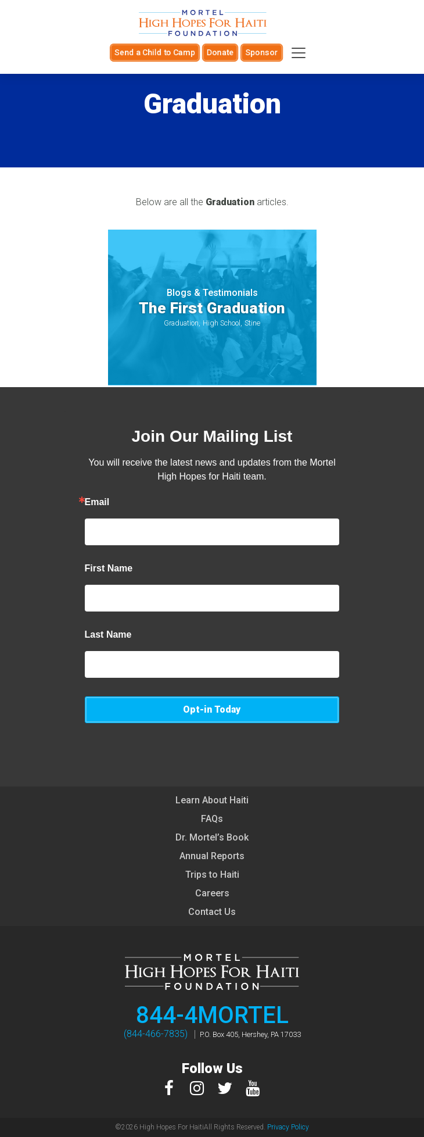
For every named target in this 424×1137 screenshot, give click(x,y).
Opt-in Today (211, 709)
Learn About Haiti (212, 800)
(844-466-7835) (156, 1033)
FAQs (212, 818)
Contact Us (212, 911)
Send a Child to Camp (154, 52)
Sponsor (261, 52)
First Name (109, 568)
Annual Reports (212, 855)
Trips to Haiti (212, 874)
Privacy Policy (288, 1127)
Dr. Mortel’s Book (212, 837)
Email (97, 502)
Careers (212, 893)
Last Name (108, 634)
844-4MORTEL (212, 1015)
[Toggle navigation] (298, 53)
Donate (220, 52)
